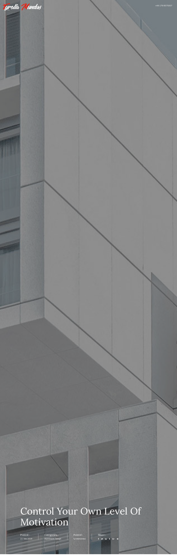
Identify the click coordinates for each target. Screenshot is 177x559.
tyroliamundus (80, 538)
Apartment (49, 538)
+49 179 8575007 (163, 5)
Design (58, 538)
